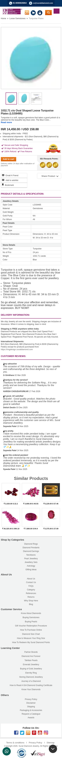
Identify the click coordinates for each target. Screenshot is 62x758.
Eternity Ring (31, 673)
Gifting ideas (31, 569)
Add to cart (8, 159)
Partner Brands (31, 652)
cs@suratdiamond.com (43, 3)
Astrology (31, 566)
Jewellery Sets (31, 562)
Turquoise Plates (36, 18)
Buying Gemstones (31, 617)
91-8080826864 (20, 3)
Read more (6, 122)
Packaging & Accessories (31, 710)
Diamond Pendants (30, 547)
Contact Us (31, 582)
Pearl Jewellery (31, 558)
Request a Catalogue (31, 714)
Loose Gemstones (17, 18)
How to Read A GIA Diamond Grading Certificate (31, 685)
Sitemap (51, 742)
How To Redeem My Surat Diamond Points (31, 642)
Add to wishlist (12, 180)
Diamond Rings (31, 544)
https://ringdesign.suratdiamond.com (17, 349)
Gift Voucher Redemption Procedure (31, 626)
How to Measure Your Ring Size (31, 638)
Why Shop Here (31, 600)
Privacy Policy (31, 699)
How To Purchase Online (31, 630)
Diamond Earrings (31, 551)
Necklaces (31, 555)
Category (31, 590)
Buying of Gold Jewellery (31, 669)
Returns (30, 597)
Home (3, 18)
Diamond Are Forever (30, 656)
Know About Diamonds (31, 613)
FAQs (30, 586)
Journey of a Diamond (31, 681)
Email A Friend (12, 175)
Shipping (31, 706)
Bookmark (9, 185)
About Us (31, 579)
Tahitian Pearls (31, 660)
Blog (31, 604)
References (31, 593)
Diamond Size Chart (31, 634)
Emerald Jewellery (31, 664)
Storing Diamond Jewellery (31, 677)
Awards (31, 717)
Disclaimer (31, 703)
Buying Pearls (31, 621)
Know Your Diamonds (31, 689)
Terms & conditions (15, 742)
